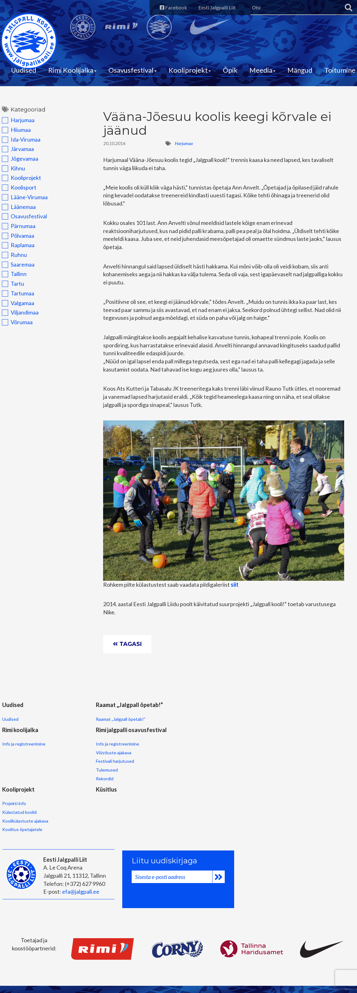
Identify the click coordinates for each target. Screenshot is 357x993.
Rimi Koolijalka (72, 72)
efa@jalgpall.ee (79, 884)
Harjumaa (16, 123)
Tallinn (12, 277)
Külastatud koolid (19, 805)
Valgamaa (16, 306)
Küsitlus (66, 781)
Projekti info (13, 797)
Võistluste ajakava (182, 746)
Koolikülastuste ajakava (25, 814)
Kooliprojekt (190, 72)
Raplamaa (16, 248)
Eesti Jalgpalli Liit (213, 7)
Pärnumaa (17, 229)
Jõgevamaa (18, 162)
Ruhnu (12, 258)
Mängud (299, 72)
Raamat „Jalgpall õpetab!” (81, 738)
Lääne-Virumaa (23, 200)
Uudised (23, 72)
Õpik (230, 72)
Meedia (262, 72)
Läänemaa (17, 210)
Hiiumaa (14, 133)
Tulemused (176, 764)
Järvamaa (16, 152)
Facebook (167, 7)
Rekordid (173, 772)
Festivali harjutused (184, 755)
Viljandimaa (18, 315)
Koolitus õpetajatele (22, 823)
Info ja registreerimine (132, 729)
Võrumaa (15, 325)
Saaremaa (16, 267)
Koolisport (17, 190)
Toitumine (339, 72)
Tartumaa (16, 296)
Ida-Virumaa (19, 142)
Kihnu (11, 171)
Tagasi (128, 649)
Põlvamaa (16, 239)
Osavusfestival (132, 72)
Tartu (11, 286)
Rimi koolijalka (129, 714)
